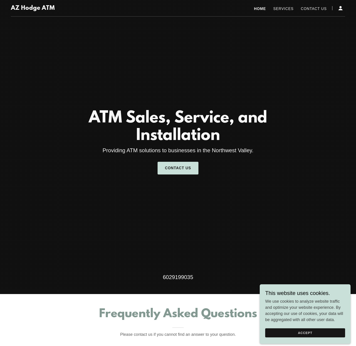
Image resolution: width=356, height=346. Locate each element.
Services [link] (283, 9)
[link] (33, 8)
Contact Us (178, 168)
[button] (340, 8)
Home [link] (260, 9)
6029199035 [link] (178, 277)
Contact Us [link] (314, 9)
